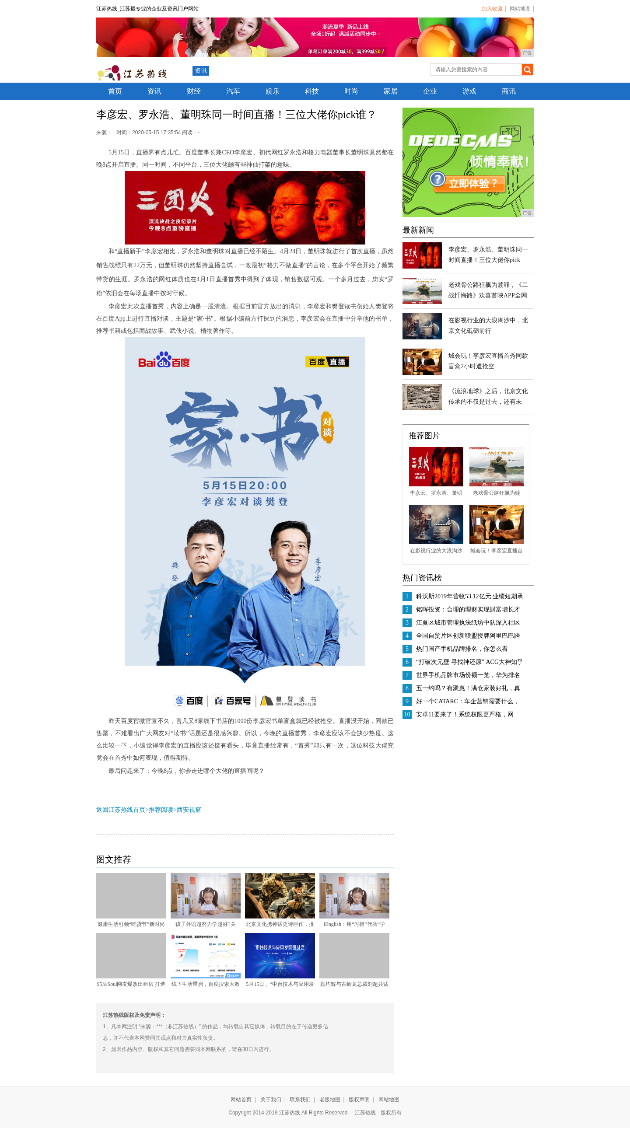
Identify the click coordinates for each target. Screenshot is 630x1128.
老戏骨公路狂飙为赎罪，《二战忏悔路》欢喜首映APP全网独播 (488, 295)
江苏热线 (365, 1113)
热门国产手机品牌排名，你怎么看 (462, 649)
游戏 (469, 91)
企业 (430, 91)
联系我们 (300, 1100)
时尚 (351, 91)
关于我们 (270, 1100)
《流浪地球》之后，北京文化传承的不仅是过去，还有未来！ (488, 402)
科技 (312, 91)
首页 (115, 91)
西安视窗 (189, 810)
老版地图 (329, 1100)
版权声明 (359, 1100)
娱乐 (273, 91)
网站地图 (520, 9)
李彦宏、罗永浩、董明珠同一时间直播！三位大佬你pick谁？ (488, 260)
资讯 (201, 70)
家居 (391, 91)
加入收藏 (492, 9)
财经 (194, 91)
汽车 (233, 91)
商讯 (509, 91)
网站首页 (241, 1100)
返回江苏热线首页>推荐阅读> (136, 810)
